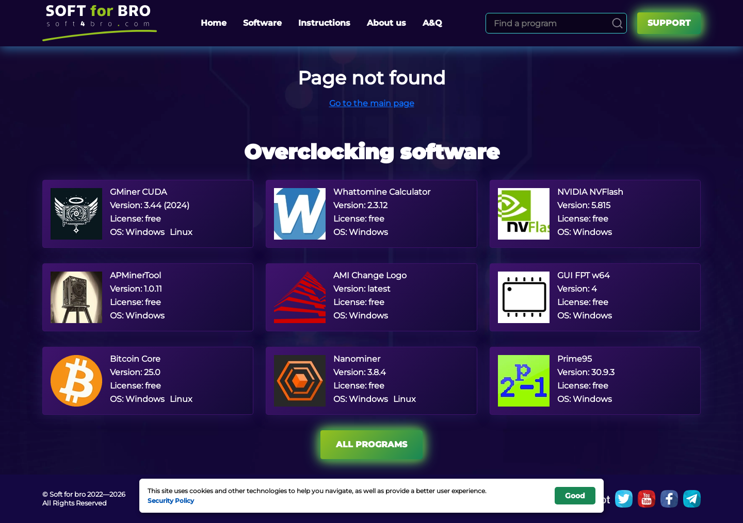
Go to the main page (371, 103)
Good (575, 495)
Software (262, 23)
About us (386, 23)
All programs (371, 444)
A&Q (432, 23)
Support (669, 23)
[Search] (617, 23)
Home (214, 23)
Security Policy (171, 500)
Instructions (324, 23)
